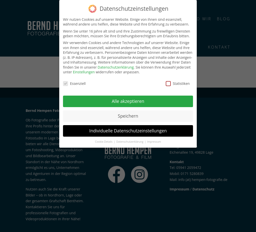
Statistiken (178, 83)
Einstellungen (84, 72)
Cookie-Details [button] (104, 141)
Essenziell (74, 83)
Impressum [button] (154, 141)
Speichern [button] (128, 116)
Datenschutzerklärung (116, 67)
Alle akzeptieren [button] (128, 101)
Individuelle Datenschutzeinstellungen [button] (128, 131)
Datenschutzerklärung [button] (130, 141)
